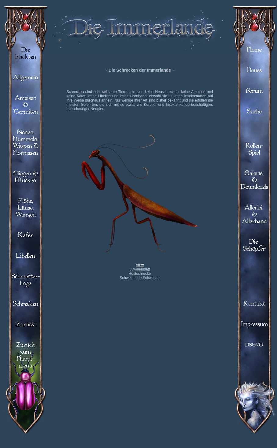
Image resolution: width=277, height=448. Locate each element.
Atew (140, 265)
